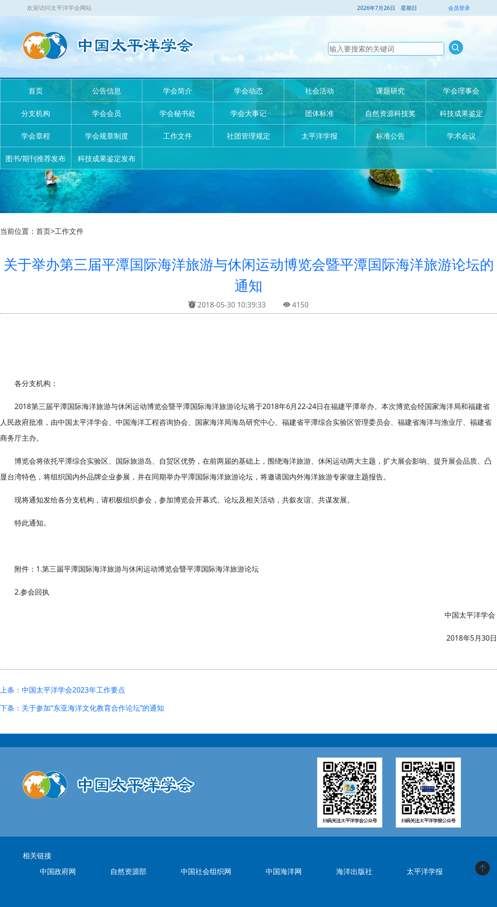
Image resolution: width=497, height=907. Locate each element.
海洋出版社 (354, 871)
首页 (35, 91)
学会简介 (177, 91)
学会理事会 (461, 91)
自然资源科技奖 (390, 113)
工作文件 (177, 136)
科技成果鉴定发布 (107, 158)
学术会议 (461, 136)
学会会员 (106, 113)
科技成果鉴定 (461, 113)
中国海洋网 (284, 871)
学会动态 (248, 91)
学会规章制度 (106, 136)
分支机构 (35, 113)
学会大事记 (248, 113)
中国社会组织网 (206, 871)
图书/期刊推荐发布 (35, 158)
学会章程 (35, 136)
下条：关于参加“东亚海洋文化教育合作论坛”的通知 (82, 708)
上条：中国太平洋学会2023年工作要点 (62, 690)
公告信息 (106, 91)
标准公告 (390, 136)
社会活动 (319, 91)
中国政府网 (58, 871)
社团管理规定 (248, 136)
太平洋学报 (319, 136)
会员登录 (459, 8)
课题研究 (390, 91)
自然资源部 (128, 871)
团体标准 (319, 113)
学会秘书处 (177, 113)
